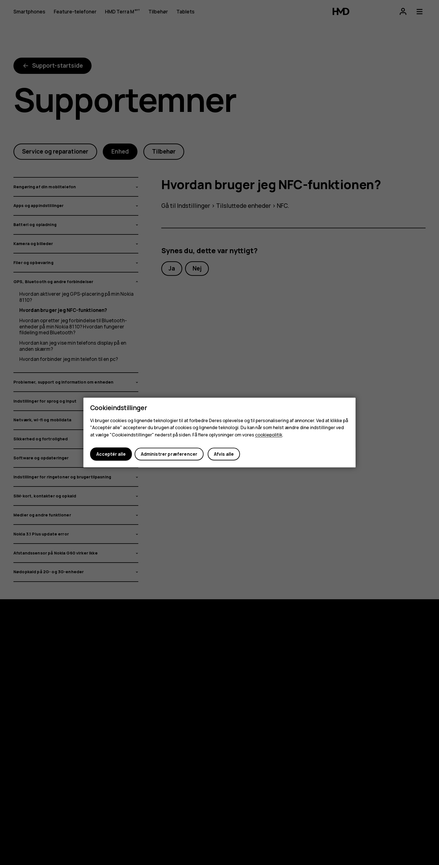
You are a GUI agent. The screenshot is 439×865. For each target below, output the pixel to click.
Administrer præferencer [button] (169, 454)
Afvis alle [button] (224, 454)
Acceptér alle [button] (111, 454)
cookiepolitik (268, 435)
